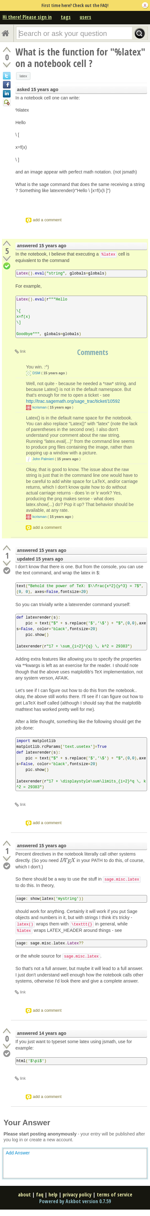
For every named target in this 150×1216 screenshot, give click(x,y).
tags (66, 17)
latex (23, 76)
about (24, 1194)
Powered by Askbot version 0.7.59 (75, 1201)
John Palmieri (43, 459)
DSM (36, 373)
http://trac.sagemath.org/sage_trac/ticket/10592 (73, 401)
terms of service (114, 1194)
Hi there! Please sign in (27, 17)
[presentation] (67, 860)
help (53, 1194)
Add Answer (18, 1152)
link (23, 351)
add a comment (47, 219)
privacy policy (77, 1194)
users (85, 17)
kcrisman (39, 407)
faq (39, 1194)
